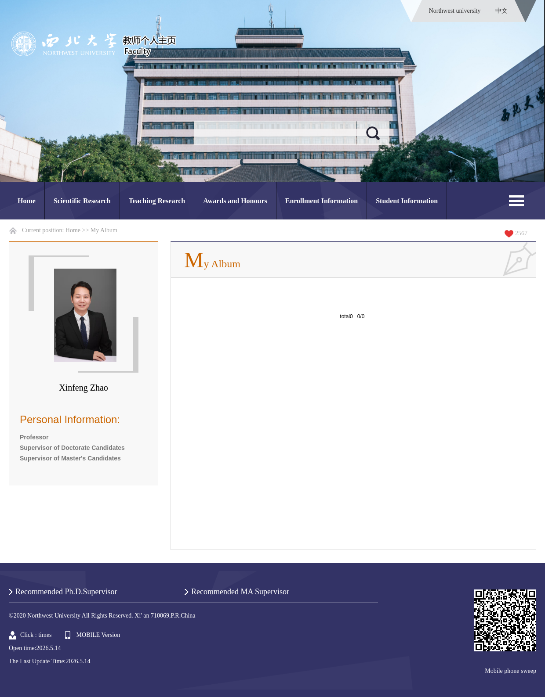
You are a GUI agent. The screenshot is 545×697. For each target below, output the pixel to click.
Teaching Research (157, 201)
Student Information (407, 201)
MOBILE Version (98, 635)
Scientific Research (82, 201)
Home (27, 201)
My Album (104, 230)
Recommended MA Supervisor (240, 591)
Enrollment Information (321, 201)
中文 (501, 10)
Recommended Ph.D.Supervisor (66, 591)
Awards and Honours (235, 201)
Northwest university (455, 10)
